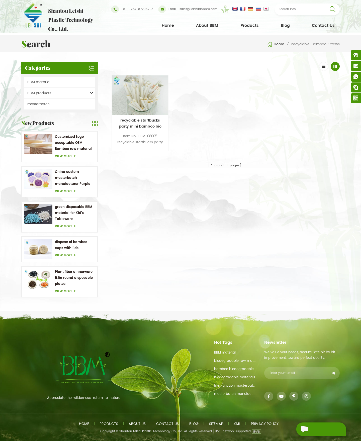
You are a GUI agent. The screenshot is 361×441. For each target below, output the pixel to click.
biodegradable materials (234, 377)
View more (66, 156)
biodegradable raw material (235, 361)
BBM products (39, 93)
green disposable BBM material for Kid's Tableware (73, 213)
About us (137, 424)
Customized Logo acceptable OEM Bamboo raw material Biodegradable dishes (73, 143)
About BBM (207, 25)
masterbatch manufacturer (235, 394)
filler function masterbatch (235, 385)
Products (249, 25)
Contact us (167, 424)
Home (168, 25)
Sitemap (216, 424)
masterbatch (38, 104)
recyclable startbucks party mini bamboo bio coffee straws (139, 122)
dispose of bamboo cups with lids (71, 245)
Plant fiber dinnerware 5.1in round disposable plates (74, 278)
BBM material (38, 82)
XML (237, 424)
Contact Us (323, 25)
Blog (285, 25)
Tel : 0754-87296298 (132, 9)
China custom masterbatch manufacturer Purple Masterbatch (72, 178)
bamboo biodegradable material (235, 369)
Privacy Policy (265, 424)
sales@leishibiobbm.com (187, 9)
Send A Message (318, 429)
